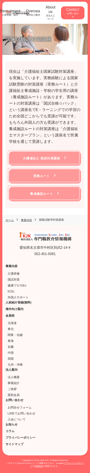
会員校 (10, 315)
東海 (11, 340)
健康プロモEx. (17, 285)
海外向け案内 (14, 309)
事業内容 (11, 266)
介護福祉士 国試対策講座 (41, 158)
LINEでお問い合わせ (21, 413)
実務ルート (41, 176)
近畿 (11, 346)
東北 (11, 329)
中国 (11, 352)
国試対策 (14, 279)
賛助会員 (14, 395)
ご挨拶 (12, 389)
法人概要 (14, 377)
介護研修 (14, 273)
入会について (17, 419)
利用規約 (38, 466)
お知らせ (11, 424)
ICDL (11, 291)
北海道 (12, 323)
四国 (11, 358)
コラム (10, 431)
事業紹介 (14, 383)
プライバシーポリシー (20, 437)
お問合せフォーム (20, 407)
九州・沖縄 (15, 364)
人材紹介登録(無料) (18, 302)
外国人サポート (18, 297)
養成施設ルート (41, 193)
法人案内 (11, 369)
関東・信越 (15, 335)
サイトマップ (14, 444)
